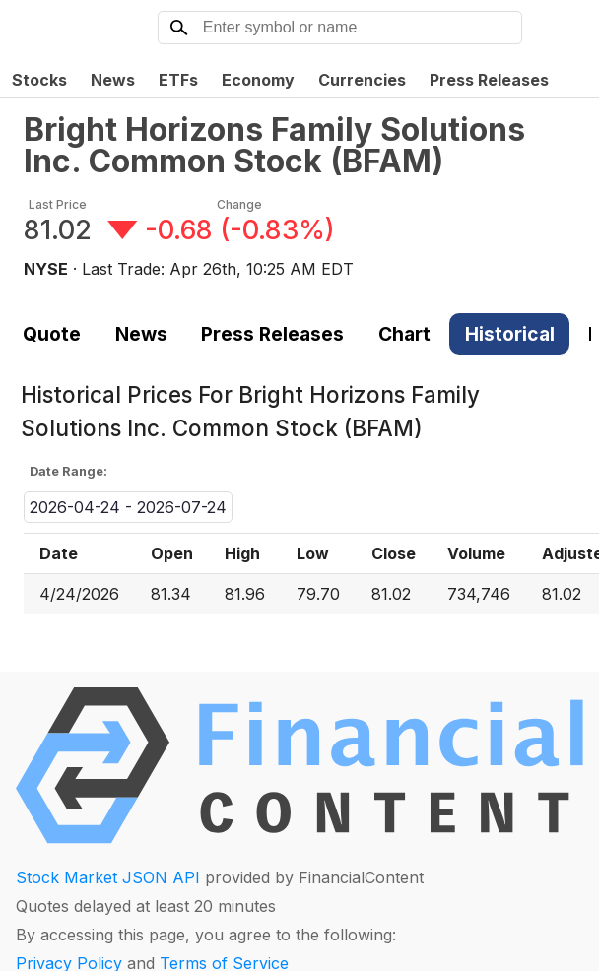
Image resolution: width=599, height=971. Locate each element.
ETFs (178, 80)
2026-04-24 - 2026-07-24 (128, 507)
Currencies (362, 80)
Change (239, 204)
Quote (52, 334)
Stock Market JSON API (108, 877)
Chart (404, 334)
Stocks (39, 80)
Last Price (58, 204)
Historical (510, 334)
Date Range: (68, 471)
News (113, 80)
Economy (258, 80)
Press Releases (489, 80)
